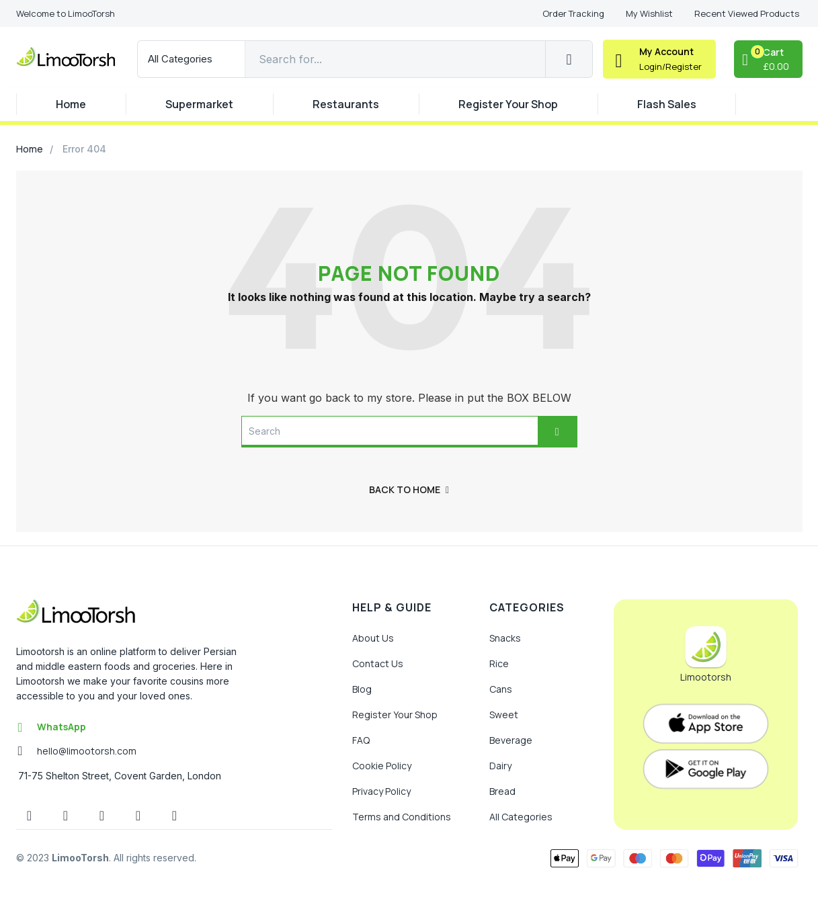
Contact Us (377, 663)
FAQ (361, 740)
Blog (362, 689)
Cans (500, 689)
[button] (65, 13)
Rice (499, 663)
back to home (409, 489)
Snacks (505, 638)
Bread (502, 791)
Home (71, 104)
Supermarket (199, 104)
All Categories (521, 816)
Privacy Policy (381, 791)
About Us (373, 638)
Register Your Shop (508, 104)
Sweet (503, 714)
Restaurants (346, 104)
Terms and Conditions (401, 816)
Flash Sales (666, 104)
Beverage (510, 740)
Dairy (500, 765)
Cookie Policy (381, 765)
